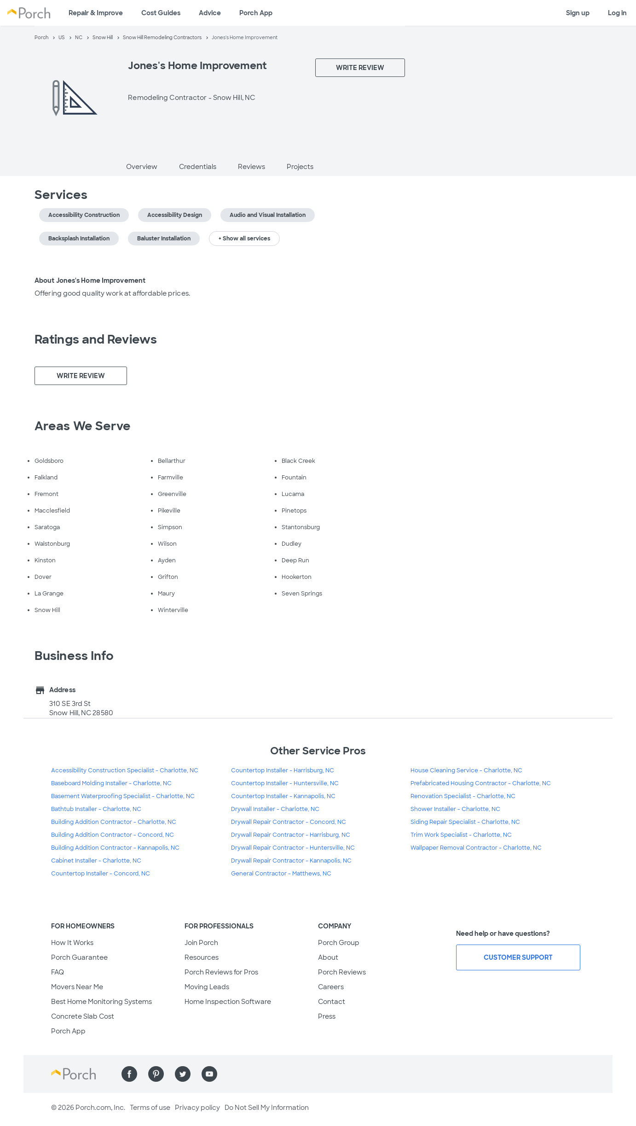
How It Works (72, 943)
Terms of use (150, 1107)
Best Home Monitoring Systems (101, 1002)
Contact (331, 1002)
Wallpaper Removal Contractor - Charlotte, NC (476, 848)
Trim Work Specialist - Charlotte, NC (461, 835)
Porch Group (338, 943)
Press (326, 1016)
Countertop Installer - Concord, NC (100, 873)
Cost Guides (160, 13)
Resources (202, 957)
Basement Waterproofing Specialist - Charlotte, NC (123, 796)
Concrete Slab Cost (82, 1016)
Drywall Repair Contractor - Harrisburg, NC (290, 835)
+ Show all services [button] (244, 238)
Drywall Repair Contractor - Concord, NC (288, 822)
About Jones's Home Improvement (90, 280)
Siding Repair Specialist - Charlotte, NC (465, 822)
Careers (331, 987)
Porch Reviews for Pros (221, 972)
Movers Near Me (77, 987)
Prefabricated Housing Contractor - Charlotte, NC (481, 783)
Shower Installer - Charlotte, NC (455, 809)
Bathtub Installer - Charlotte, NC (96, 809)
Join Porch (201, 943)
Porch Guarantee (79, 957)
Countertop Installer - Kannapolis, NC (283, 796)
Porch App (255, 13)
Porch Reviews (342, 972)
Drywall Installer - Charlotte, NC (275, 809)
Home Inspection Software (228, 1002)
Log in (617, 13)
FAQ (57, 972)
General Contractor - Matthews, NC (281, 873)
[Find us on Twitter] (183, 1074)
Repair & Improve (96, 13)
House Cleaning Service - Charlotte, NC (466, 770)
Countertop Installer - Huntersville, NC (285, 783)
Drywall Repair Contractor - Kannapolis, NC (291, 860)
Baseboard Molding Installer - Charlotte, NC (111, 783)
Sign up (578, 13)
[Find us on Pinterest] (156, 1074)
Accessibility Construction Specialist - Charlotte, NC (124, 770)
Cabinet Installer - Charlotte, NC (96, 860)
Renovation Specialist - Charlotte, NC (463, 796)
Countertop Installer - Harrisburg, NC (282, 770)
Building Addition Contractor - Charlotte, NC (113, 822)
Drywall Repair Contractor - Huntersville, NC (293, 848)
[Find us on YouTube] (209, 1074)
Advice (210, 13)
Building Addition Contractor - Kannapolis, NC (115, 848)
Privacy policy (197, 1107)
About (328, 957)
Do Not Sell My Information (267, 1107)
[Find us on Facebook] (129, 1074)
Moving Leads (207, 987)
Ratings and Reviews (96, 339)
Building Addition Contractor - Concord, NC (112, 835)
